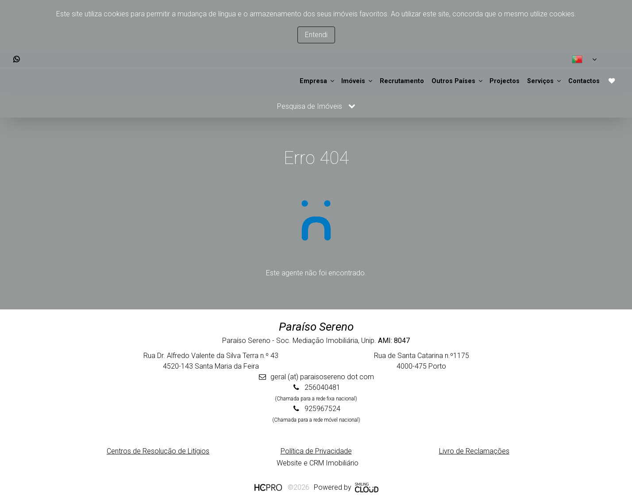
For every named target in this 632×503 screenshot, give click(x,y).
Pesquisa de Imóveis (316, 105)
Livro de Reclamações (474, 450)
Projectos (471, 80)
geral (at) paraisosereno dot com (322, 376)
